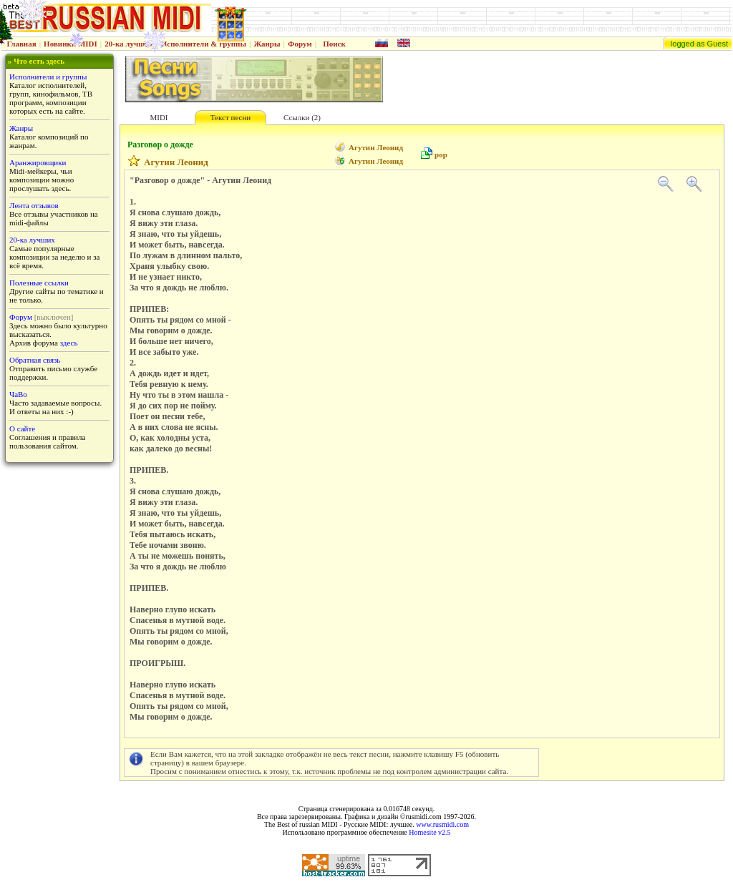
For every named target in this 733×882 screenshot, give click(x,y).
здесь (69, 342)
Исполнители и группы (48, 76)
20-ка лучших (129, 43)
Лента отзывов (34, 205)
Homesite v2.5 (429, 832)
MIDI (159, 117)
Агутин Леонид (376, 147)
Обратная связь (34, 360)
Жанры (266, 43)
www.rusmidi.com (442, 824)
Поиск (334, 43)
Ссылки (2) (302, 117)
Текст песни (230, 117)
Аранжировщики (37, 162)
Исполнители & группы (203, 43)
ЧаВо (18, 394)
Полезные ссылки (39, 282)
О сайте (22, 428)
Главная (22, 43)
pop (441, 154)
